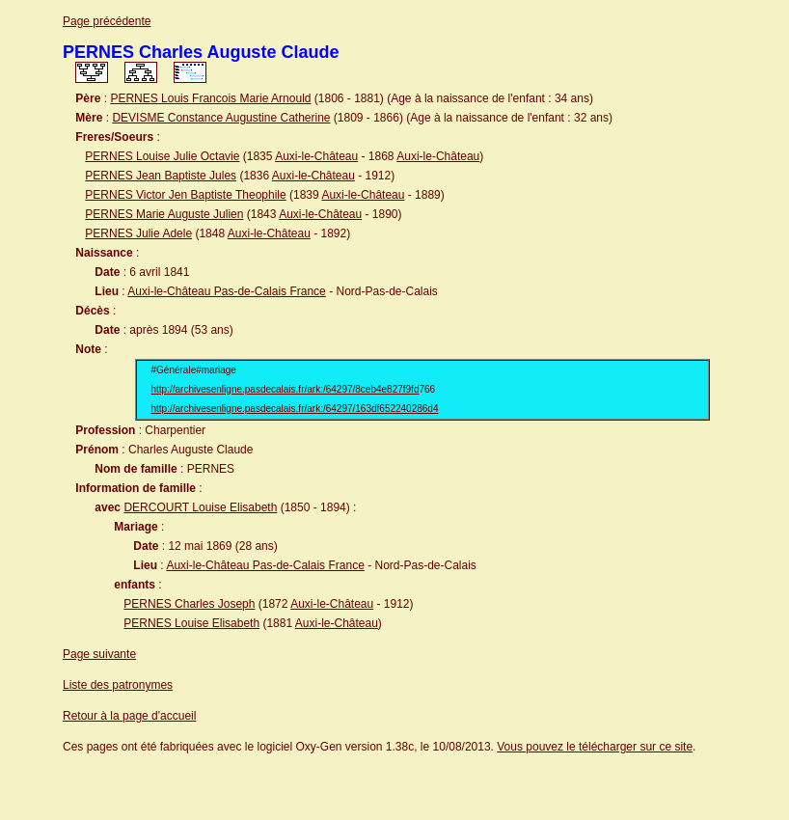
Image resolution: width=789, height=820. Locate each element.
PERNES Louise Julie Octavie (162, 156)
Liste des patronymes (118, 685)
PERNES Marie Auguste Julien (164, 214)
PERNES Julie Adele (138, 233)
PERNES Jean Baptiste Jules (160, 175)
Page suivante (99, 654)
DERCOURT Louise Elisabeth (200, 507)
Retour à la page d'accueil (129, 716)
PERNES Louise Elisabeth (191, 623)
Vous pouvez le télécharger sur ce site (595, 746)
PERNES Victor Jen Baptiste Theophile (185, 195)
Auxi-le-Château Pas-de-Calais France (226, 291)
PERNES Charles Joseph (189, 604)
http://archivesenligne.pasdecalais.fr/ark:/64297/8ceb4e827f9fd (285, 389)
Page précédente (106, 21)
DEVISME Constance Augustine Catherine (221, 117)
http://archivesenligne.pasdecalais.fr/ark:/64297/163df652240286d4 (295, 408)
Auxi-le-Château (316, 156)
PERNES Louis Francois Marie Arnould (210, 98)
